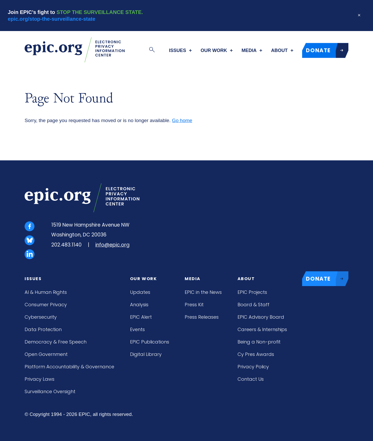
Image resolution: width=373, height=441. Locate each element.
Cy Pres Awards (256, 354)
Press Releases (202, 317)
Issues (177, 50)
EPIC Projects (252, 292)
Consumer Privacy (46, 304)
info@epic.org (112, 244)
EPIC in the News (203, 292)
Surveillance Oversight (50, 391)
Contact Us (251, 379)
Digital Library (146, 354)
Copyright (39, 414)
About (279, 50)
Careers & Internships (262, 329)
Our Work (213, 50)
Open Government (46, 354)
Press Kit (194, 304)
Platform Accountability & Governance (69, 366)
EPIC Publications (149, 342)
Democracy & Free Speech (56, 342)
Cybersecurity (41, 317)
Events (137, 329)
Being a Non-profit (259, 342)
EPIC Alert (141, 317)
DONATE (327, 50)
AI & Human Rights (46, 292)
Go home (182, 120)
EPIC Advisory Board (261, 317)
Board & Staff (253, 304)
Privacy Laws (39, 379)
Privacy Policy (253, 366)
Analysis (139, 304)
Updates (140, 292)
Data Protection (43, 329)
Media (248, 50)
